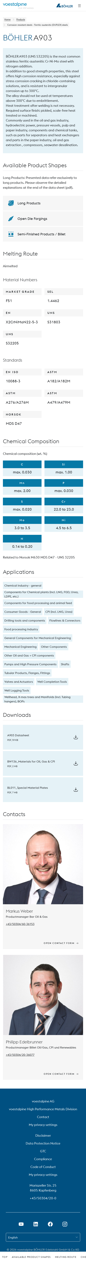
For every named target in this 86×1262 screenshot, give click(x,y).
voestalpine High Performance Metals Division (43, 1109)
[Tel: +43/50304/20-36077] (20, 1055)
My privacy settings (43, 1125)
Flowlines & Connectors (64, 620)
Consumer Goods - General (22, 612)
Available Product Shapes (31, 1256)
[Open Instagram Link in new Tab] (65, 1224)
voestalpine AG (43, 1101)
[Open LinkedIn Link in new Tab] (36, 1224)
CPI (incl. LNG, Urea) (58, 612)
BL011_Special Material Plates (27, 787)
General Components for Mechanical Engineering (37, 638)
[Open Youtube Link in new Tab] (21, 1224)
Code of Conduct (43, 1167)
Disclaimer (43, 1135)
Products (20, 19)
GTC (43, 1151)
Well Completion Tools (52, 681)
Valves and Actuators (18, 681)
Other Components (54, 646)
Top (4, 1256)
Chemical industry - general (22, 585)
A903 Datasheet (18, 735)
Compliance (43, 1159)
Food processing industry (21, 629)
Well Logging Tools (16, 690)
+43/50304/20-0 (43, 1198)
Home (7, 19)
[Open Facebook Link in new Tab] (50, 1224)
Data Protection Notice (43, 1143)
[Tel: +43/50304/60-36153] (20, 924)
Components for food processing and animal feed (38, 603)
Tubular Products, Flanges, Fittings (27, 673)
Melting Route (65, 1256)
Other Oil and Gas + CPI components (29, 655)
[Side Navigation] (79, 5)
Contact (43, 1117)
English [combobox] (13, 1237)
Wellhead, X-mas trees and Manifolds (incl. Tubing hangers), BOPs (37, 699)
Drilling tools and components (24, 620)
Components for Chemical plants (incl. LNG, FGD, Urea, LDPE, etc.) (41, 594)
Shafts (65, 664)
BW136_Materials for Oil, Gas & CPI (31, 761)
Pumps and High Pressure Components (30, 664)
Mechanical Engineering (20, 646)
